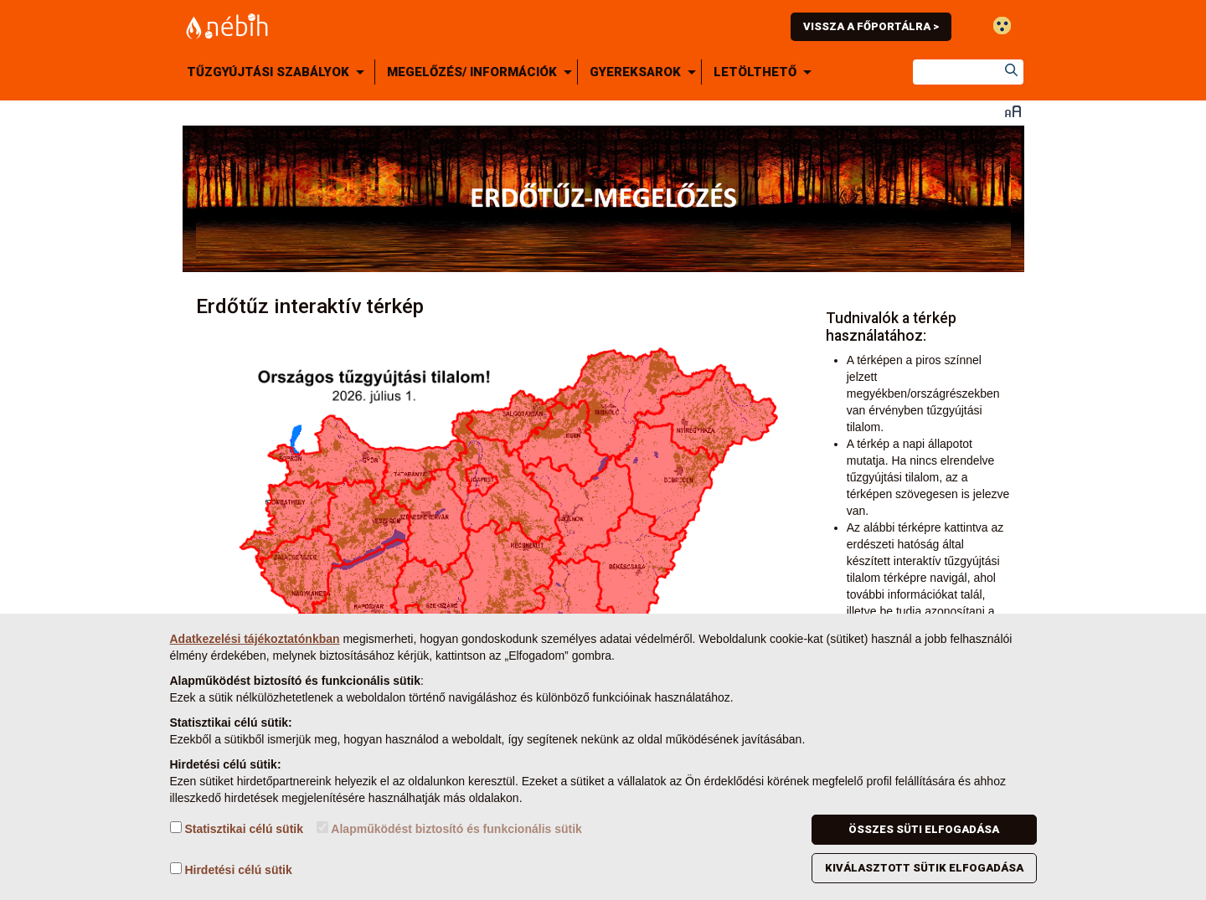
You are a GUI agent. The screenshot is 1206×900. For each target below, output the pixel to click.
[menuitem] (279, 72)
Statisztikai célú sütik (237, 828)
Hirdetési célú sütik (231, 869)
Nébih (425, 26)
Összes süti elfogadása (923, 829)
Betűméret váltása (1012, 110)
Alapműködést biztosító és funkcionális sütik (449, 828)
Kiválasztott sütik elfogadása (924, 867)
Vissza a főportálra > (871, 26)
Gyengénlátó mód (1002, 25)
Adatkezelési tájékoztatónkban (255, 638)
